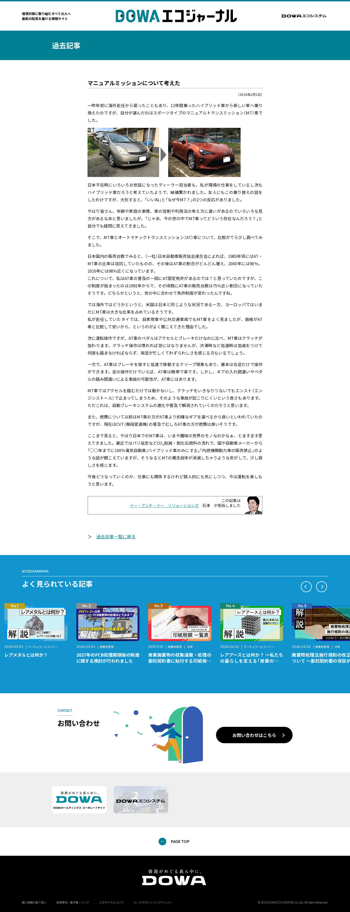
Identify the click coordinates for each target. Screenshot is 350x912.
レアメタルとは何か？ (26, 654)
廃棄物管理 (106, 647)
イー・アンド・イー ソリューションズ (164, 505)
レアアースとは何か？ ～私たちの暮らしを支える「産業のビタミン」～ (251, 660)
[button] (306, 586)
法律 (189, 647)
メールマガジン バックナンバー (152, 902)
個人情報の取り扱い (34, 902)
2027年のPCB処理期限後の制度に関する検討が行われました (107, 657)
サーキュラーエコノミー (43, 647)
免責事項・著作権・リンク (72, 902)
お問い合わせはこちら (254, 735)
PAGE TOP (180, 841)
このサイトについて (111, 902)
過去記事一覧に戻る (116, 536)
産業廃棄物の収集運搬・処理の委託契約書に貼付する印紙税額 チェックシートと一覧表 (182, 660)
